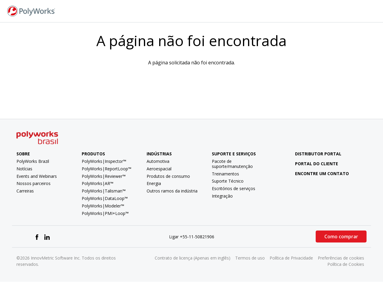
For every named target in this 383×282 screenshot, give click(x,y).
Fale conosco (299, 10)
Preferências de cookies (341, 258)
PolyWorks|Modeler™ (103, 206)
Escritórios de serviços (233, 188)
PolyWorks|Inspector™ (104, 161)
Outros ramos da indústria (172, 191)
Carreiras (25, 191)
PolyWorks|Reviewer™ (104, 176)
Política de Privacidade (291, 258)
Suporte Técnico (228, 181)
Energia (154, 183)
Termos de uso (250, 258)
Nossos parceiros (33, 183)
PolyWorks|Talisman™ (104, 191)
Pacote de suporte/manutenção (232, 163)
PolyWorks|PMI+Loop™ (105, 213)
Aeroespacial (159, 169)
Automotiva (158, 161)
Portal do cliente (312, 163)
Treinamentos (225, 174)
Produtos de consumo (168, 176)
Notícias (24, 169)
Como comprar (341, 236)
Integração (222, 196)
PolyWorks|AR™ (97, 183)
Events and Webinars (36, 176)
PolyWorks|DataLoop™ (105, 198)
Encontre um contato (317, 173)
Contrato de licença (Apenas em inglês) (192, 258)
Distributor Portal (318, 154)
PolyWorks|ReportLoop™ (106, 169)
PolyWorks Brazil (32, 161)
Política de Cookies (345, 264)
